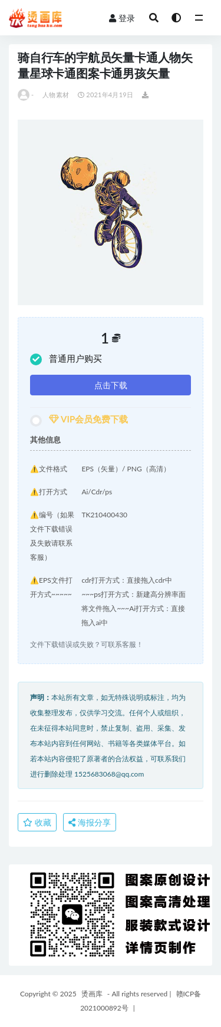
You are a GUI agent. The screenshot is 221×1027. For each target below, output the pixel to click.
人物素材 (55, 94)
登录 (122, 18)
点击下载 (110, 385)
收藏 (37, 822)
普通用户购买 (66, 359)
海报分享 (89, 822)
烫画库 (92, 993)
